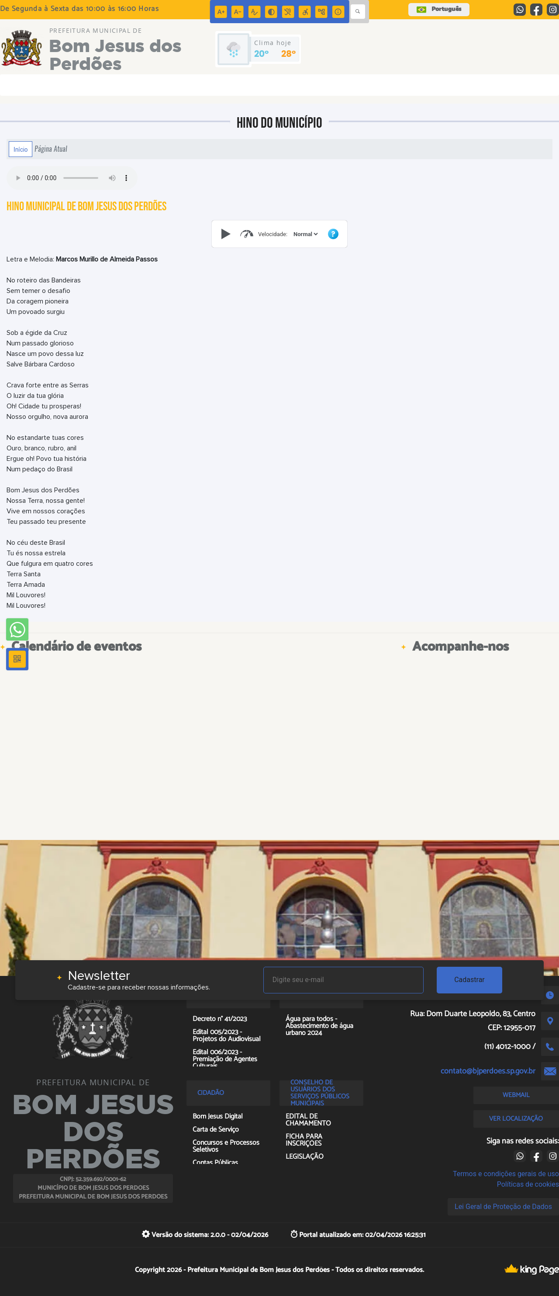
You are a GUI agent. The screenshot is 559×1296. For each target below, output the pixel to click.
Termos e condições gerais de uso (506, 1174)
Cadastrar (469, 979)
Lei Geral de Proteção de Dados (503, 1206)
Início (21, 149)
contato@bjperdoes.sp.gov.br (488, 1071)
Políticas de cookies (528, 1184)
